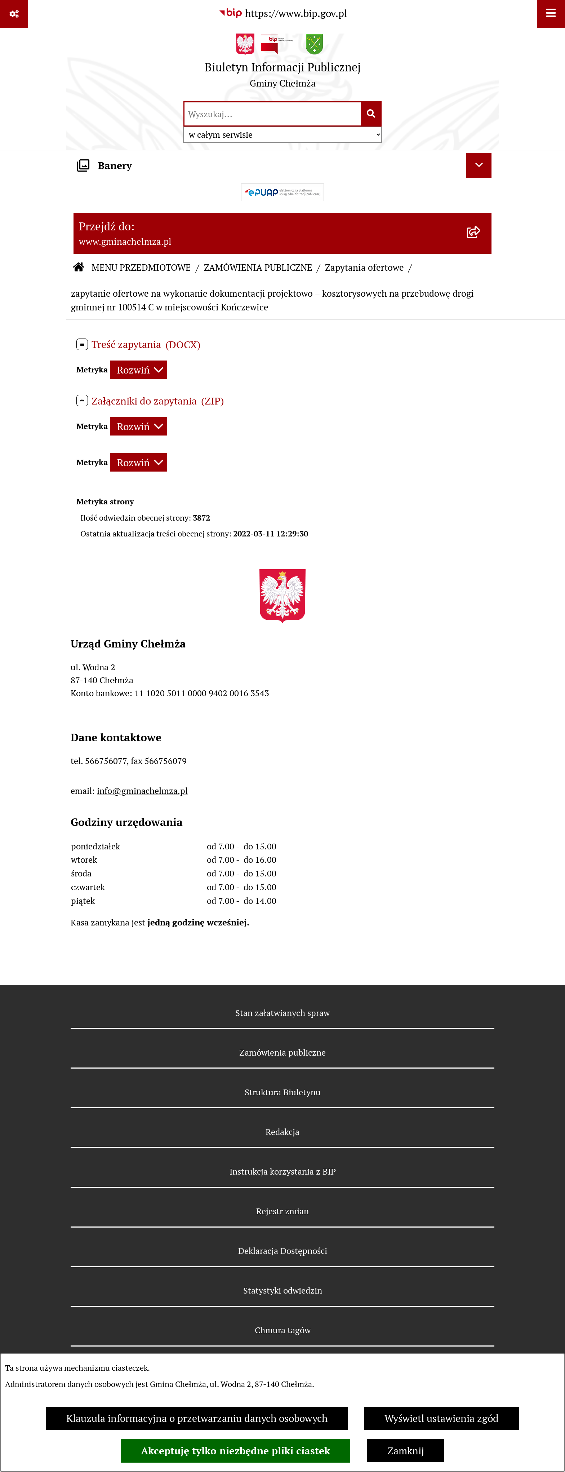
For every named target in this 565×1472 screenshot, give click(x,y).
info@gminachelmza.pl (142, 790)
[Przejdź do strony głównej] (283, 64)
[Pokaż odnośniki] (14, 14)
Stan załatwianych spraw (282, 1012)
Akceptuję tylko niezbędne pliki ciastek (235, 1451)
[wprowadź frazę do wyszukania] (272, 114)
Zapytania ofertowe (364, 267)
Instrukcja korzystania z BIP (283, 1171)
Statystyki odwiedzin (282, 1290)
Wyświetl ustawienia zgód (441, 1418)
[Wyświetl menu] (551, 14)
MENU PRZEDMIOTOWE (141, 267)
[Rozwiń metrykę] (138, 370)
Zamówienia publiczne (282, 1052)
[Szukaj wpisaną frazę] (372, 114)
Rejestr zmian (282, 1211)
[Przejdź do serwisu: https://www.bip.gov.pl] (282, 13)
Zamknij (405, 1450)
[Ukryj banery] (478, 165)
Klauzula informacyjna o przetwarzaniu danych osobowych (197, 1418)
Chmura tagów (283, 1330)
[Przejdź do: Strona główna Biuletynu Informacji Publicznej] (78, 268)
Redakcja (282, 1131)
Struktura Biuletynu (283, 1092)
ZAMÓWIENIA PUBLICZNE (258, 267)
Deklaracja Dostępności (282, 1250)
